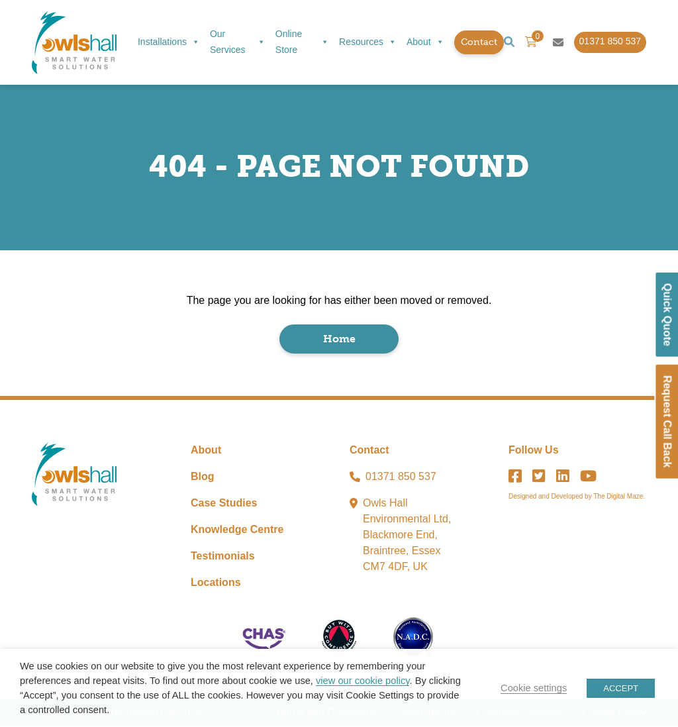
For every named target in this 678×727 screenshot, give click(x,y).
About (425, 42)
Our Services (238, 41)
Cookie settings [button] (534, 688)
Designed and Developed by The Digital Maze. (576, 497)
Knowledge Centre (237, 530)
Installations (169, 42)
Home (339, 340)
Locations (216, 583)
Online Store (302, 41)
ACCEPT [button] (620, 688)
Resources (368, 42)
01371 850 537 (400, 477)
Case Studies (224, 504)
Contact (479, 42)
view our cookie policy (362, 680)
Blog (203, 477)
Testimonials (223, 557)
